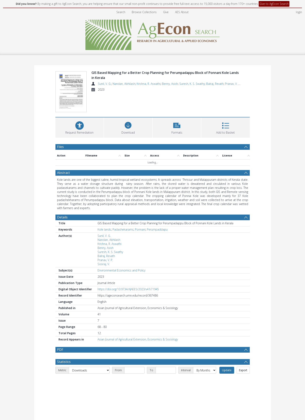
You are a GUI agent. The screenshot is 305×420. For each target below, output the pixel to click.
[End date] (166, 370)
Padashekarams (123, 229)
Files (60, 147)
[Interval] (204, 370)
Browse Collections (144, 12)
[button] (177, 127)
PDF (60, 349)
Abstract (63, 172)
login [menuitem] (299, 12)
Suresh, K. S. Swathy (192, 84)
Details (62, 217)
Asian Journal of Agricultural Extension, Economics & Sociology (138, 339)
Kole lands (104, 229)
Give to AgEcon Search (274, 4)
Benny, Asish (170, 84)
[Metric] (89, 370)
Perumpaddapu (157, 229)
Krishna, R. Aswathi (148, 84)
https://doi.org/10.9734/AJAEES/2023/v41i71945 (128, 289)
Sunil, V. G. (104, 84)
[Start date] (134, 370)
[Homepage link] (152, 33)
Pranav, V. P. (232, 84)
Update (227, 370)
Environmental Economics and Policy (121, 270)
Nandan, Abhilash (124, 84)
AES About (182, 12)
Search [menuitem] (120, 12)
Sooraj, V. (104, 264)
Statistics (64, 361)
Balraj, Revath (215, 84)
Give (166, 12)
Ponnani (140, 229)
